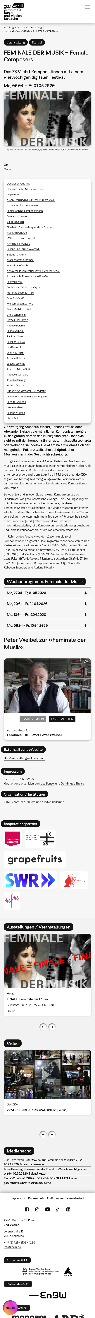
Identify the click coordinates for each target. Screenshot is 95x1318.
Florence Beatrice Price (20, 292)
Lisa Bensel (47, 783)
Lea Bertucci (14, 347)
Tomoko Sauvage (16, 380)
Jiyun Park (13, 418)
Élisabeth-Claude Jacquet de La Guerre (29, 227)
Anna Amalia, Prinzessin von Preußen (28, 276)
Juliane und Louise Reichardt (23, 249)
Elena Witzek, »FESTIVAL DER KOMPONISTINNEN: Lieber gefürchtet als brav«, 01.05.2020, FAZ (40, 1180)
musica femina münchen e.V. (23, 205)
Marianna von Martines (20, 259)
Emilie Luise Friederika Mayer (23, 287)
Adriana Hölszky (16, 358)
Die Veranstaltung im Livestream (24, 758)
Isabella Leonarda (17, 232)
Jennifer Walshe (16, 401)
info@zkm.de (12, 1247)
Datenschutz (36, 1198)
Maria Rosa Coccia (17, 265)
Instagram (37, 1209)
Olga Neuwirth (15, 352)
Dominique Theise (72, 783)
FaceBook (27, 1209)
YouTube (47, 1209)
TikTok (58, 1209)
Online (8, 169)
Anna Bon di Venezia (18, 243)
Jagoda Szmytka (16, 363)
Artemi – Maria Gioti (18, 369)
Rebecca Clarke (16, 325)
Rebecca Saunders (17, 374)
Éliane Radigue (15, 330)
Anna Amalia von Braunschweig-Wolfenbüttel (33, 270)
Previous (43, 1027)
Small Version (33, 719)
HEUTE (10, 1307)
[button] (47, 118)
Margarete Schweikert (20, 303)
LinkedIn (68, 1209)
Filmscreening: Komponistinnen (25, 210)
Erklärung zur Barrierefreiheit (65, 1198)
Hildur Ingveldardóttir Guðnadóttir (26, 390)
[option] (47, 975)
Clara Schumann (16, 314)
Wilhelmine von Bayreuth (21, 238)
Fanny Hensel (15, 281)
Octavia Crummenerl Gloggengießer (27, 396)
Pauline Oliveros (16, 336)
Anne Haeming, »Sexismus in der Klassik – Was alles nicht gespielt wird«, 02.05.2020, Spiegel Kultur (45, 1171)
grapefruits (13, 194)
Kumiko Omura (15, 385)
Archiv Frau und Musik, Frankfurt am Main (31, 199)
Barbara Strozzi (15, 221)
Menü (87, 7)
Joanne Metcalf (16, 412)
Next (52, 1027)
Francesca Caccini (17, 216)
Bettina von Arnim (17, 254)
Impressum (18, 1198)
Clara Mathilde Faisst (19, 309)
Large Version (62, 719)
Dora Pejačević (15, 298)
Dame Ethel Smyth (17, 319)
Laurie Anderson (16, 407)
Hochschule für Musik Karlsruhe (25, 189)
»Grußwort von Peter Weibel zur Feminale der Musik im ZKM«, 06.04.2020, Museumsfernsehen (44, 1162)
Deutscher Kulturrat (18, 183)
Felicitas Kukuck (16, 341)
